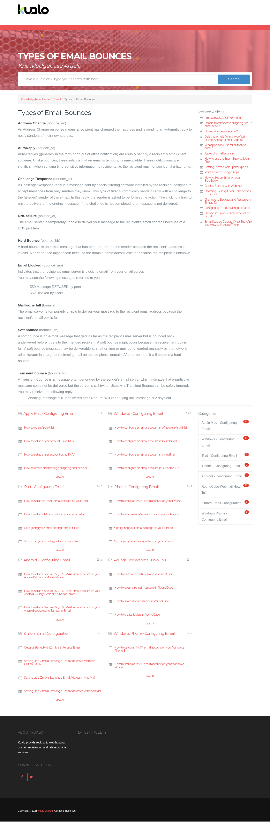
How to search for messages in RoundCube (141, 601)
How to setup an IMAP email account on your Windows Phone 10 (149, 665)
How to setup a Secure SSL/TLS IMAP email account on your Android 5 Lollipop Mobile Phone (62, 575)
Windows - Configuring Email (138, 413)
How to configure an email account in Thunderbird (145, 441)
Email (57, 99)
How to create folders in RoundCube (137, 614)
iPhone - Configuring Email (136, 487)
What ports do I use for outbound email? (225, 146)
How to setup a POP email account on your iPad (54, 514)
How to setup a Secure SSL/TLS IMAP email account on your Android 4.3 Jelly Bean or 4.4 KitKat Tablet (62, 592)
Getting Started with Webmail (223, 186)
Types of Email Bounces (219, 153)
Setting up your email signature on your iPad (51, 541)
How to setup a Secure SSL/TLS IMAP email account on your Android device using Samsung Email (62, 608)
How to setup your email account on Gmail (227, 214)
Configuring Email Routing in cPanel (226, 208)
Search (234, 79)
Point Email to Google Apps (221, 172)
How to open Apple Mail (39, 427)
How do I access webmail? (221, 131)
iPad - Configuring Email (43, 487)
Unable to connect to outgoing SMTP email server (228, 124)
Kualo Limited (45, 810)
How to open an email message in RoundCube (143, 587)
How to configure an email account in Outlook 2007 (146, 468)
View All (59, 477)
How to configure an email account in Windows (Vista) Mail (150, 427)
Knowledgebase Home (35, 99)
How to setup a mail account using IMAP (49, 454)
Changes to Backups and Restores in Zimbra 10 (227, 201)
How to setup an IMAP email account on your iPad (56, 501)
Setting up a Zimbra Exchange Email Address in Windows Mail (62, 691)
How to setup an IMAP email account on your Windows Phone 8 (149, 649)
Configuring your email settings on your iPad (51, 528)
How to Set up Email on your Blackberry (222, 179)
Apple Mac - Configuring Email (48, 413)
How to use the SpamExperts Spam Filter (227, 160)
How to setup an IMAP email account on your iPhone (147, 501)
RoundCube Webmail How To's (140, 560)
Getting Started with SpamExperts (226, 167)
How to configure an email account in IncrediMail (144, 454)
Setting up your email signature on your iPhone (143, 541)
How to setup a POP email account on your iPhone (146, 514)
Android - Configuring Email (46, 560)
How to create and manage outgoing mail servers (55, 468)
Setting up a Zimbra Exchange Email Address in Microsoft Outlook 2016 (59, 662)
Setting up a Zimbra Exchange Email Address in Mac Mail (59, 677)
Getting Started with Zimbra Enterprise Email (52, 647)
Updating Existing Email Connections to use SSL (227, 192)
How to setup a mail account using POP (49, 441)
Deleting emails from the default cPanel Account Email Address (224, 138)
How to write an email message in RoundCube (143, 574)
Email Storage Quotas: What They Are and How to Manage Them (228, 223)
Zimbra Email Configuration (46, 633)
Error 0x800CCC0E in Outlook (223, 118)
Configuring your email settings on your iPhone (143, 528)
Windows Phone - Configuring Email (144, 633)
